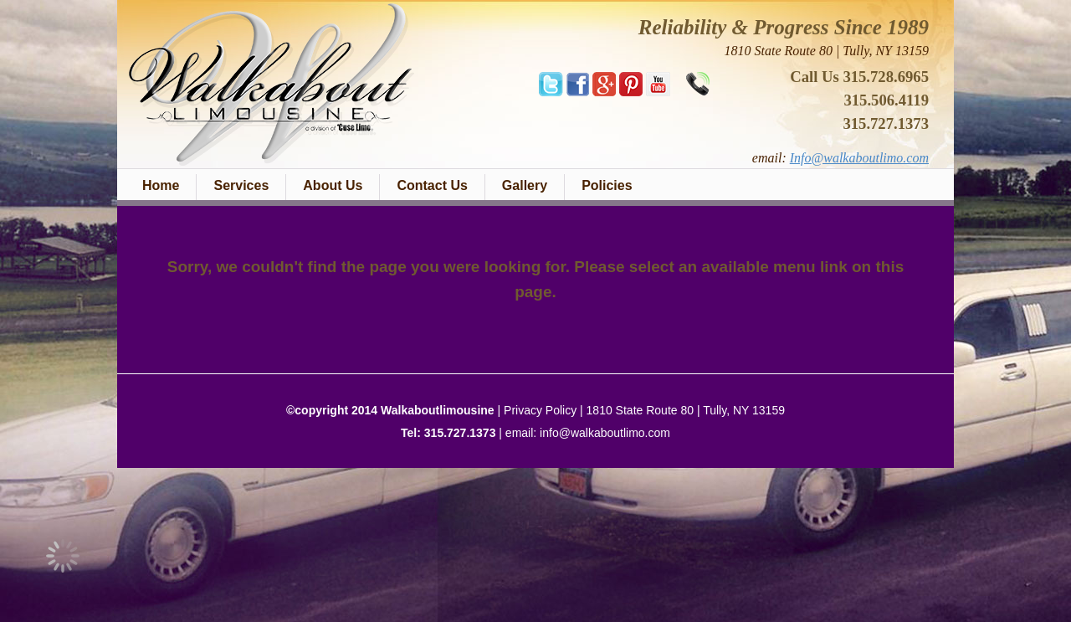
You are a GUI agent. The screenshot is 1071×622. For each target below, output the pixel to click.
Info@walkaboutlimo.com (859, 158)
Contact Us (432, 185)
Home (160, 185)
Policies (607, 185)
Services (241, 185)
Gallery (524, 185)
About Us (332, 185)
